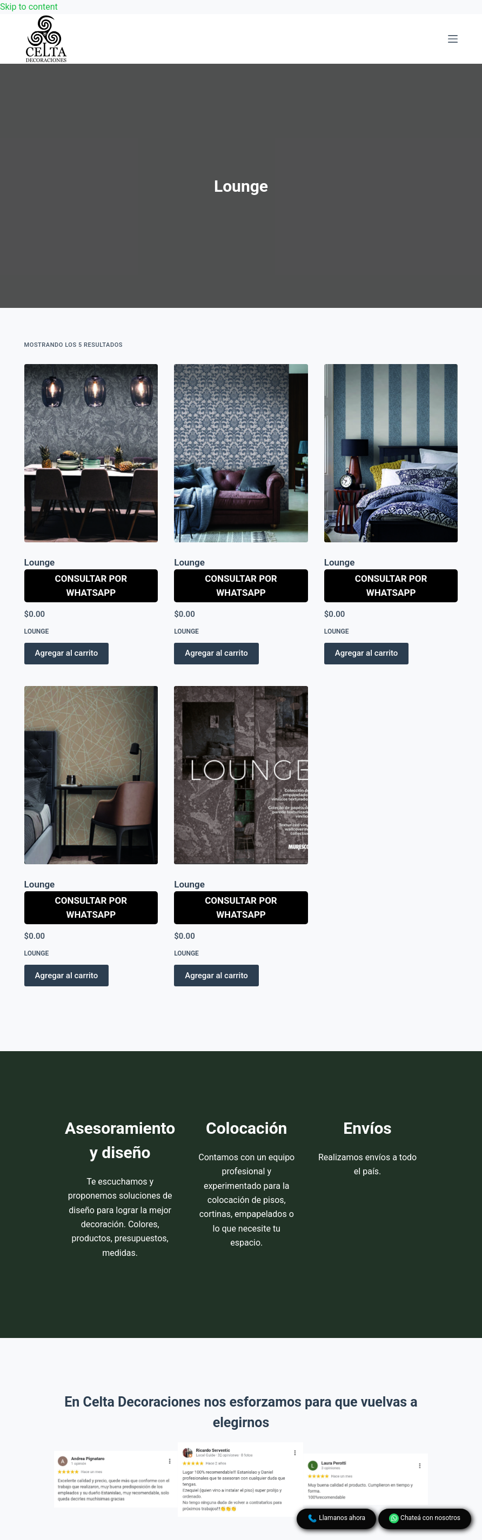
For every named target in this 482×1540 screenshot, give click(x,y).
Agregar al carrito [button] (66, 653)
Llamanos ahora (336, 1518)
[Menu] (453, 39)
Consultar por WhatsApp (91, 585)
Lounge (39, 562)
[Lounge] (91, 453)
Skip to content (29, 7)
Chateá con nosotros (424, 1518)
